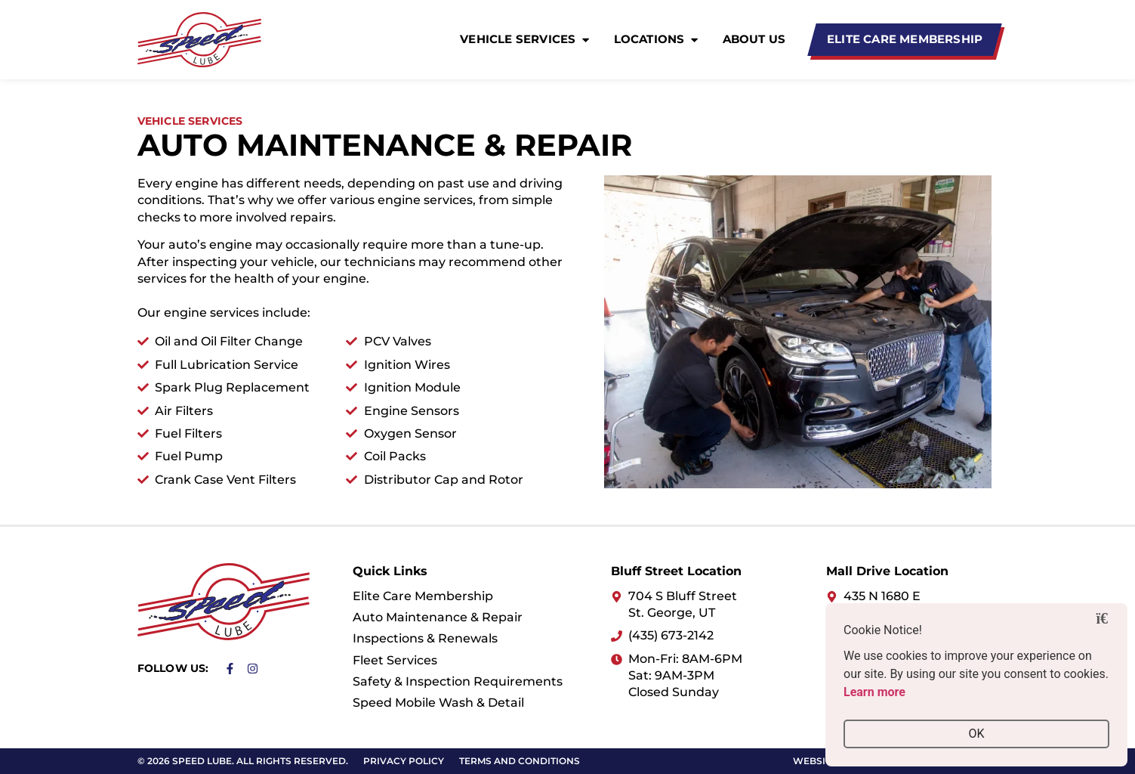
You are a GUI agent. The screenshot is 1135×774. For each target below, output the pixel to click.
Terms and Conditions (519, 760)
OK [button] (976, 733)
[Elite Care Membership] (905, 39)
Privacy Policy (403, 760)
